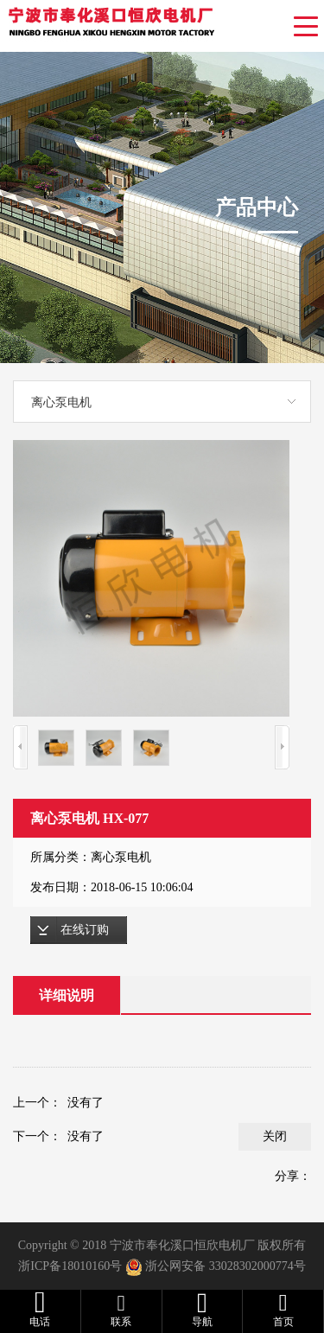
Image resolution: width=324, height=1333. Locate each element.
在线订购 (84, 929)
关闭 (275, 1136)
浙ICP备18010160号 (70, 1266)
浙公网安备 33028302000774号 (225, 1266)
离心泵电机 (61, 402)
